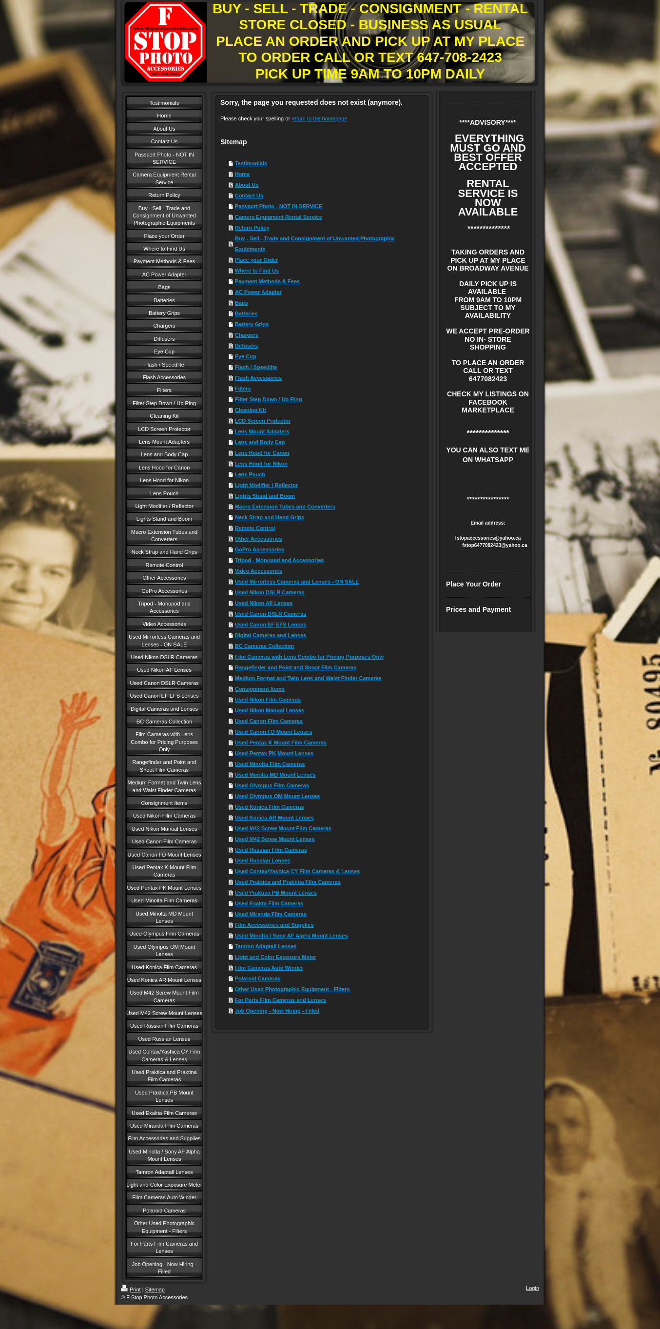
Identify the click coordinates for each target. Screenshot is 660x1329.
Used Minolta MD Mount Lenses (275, 775)
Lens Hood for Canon (262, 453)
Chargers (246, 335)
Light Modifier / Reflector (266, 485)
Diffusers (246, 346)
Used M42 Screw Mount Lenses (275, 839)
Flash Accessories (258, 378)
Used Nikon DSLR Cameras (270, 592)
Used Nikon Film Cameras (268, 700)
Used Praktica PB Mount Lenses (276, 893)
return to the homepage (319, 118)
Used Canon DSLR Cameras (271, 614)
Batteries (246, 313)
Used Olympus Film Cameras (272, 785)
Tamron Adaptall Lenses (266, 946)
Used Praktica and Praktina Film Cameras (288, 882)
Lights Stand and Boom (265, 496)
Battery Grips (252, 324)
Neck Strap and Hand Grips (269, 517)
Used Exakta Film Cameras (269, 903)
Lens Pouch (250, 474)
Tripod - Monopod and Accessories (279, 560)
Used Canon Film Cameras (269, 721)
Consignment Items (260, 689)
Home (242, 174)
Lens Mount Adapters (262, 431)
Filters (243, 388)
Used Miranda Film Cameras (271, 914)
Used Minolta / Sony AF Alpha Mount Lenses (291, 935)
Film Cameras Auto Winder (269, 968)
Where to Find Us (257, 271)
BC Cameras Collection (264, 646)
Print (131, 1289)
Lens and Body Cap (260, 442)
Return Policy (252, 228)
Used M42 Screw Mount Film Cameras (283, 828)
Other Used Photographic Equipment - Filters (292, 989)
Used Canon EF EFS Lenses (271, 624)
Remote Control (255, 528)
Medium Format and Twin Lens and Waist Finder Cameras (308, 678)
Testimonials (251, 163)
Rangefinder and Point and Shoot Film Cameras (295, 667)
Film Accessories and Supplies (274, 925)
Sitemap (155, 1289)
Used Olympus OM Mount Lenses (277, 796)
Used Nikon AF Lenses (264, 603)
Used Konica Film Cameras (269, 807)
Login (532, 1288)
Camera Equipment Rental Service (278, 217)
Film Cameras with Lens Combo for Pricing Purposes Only (309, 657)
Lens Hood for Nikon (261, 464)
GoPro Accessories (259, 549)
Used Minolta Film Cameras (270, 764)
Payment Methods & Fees (267, 281)
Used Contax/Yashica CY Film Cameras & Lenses (297, 871)
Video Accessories (258, 571)
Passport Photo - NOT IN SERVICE (279, 206)
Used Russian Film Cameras (271, 850)
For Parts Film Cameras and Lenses (280, 1000)
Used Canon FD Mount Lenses (273, 732)
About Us (247, 185)
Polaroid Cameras (258, 978)
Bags (241, 303)
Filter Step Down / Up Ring (268, 399)
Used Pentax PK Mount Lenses (274, 753)
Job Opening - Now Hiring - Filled (277, 1011)
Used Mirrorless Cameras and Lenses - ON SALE (297, 582)
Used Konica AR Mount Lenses (274, 818)
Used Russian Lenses (263, 860)
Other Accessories (258, 539)
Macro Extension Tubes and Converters (285, 506)
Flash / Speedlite (256, 367)
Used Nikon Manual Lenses (269, 710)
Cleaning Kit (250, 410)
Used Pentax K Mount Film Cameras (281, 742)
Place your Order (256, 260)
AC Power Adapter (258, 292)
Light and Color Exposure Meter (275, 957)
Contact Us (249, 195)
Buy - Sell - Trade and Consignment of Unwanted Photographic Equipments (315, 243)
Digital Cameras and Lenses (271, 635)
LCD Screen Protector (263, 421)
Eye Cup (245, 356)
